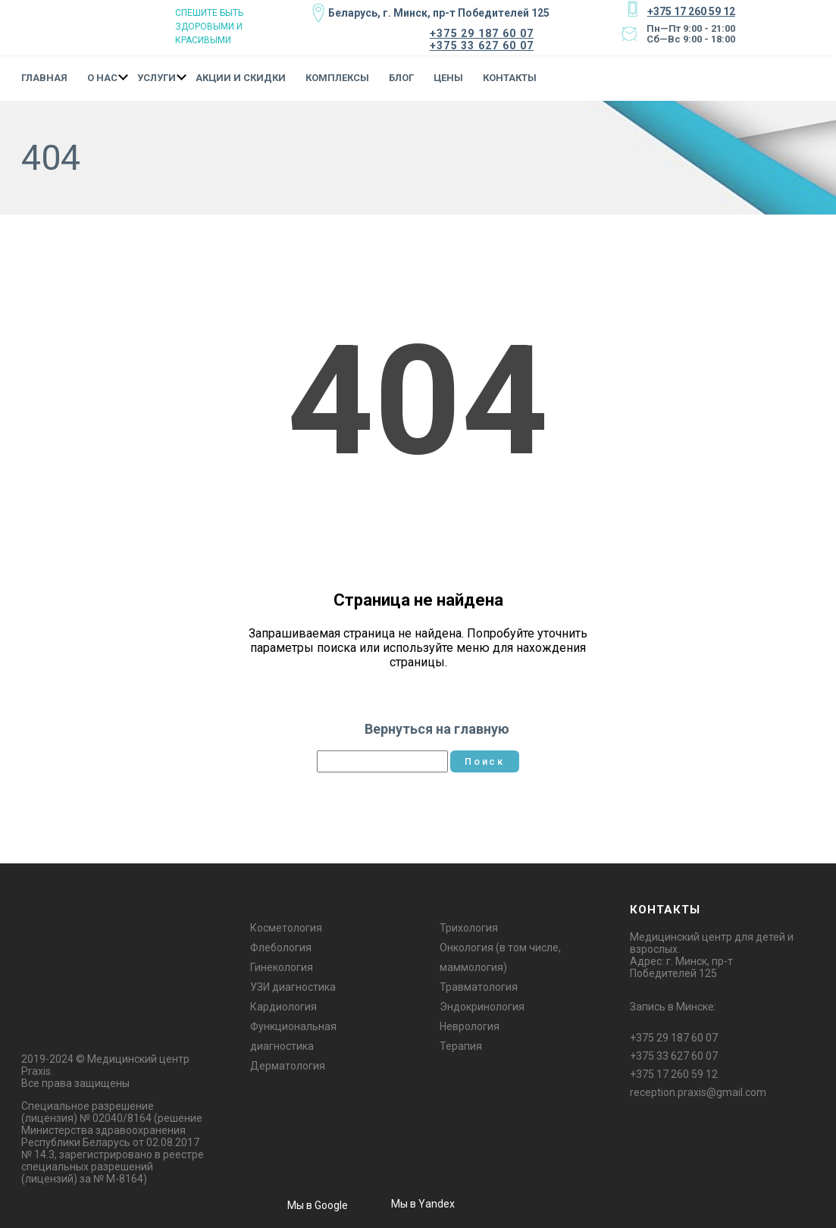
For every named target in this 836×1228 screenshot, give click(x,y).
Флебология (281, 946)
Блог (401, 76)
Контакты (510, 76)
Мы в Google (317, 1203)
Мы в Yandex (423, 1202)
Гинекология (281, 966)
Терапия (461, 1044)
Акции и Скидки (241, 76)
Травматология (479, 985)
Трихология (469, 926)
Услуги (156, 76)
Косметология (286, 926)
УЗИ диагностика (293, 985)
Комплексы (337, 76)
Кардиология (283, 1005)
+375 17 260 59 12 (690, 11)
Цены (448, 76)
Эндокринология (482, 1005)
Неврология (469, 1025)
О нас (102, 76)
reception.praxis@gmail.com (698, 1091)
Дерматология (287, 1064)
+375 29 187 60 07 (482, 33)
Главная (44, 76)
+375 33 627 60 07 (482, 45)
